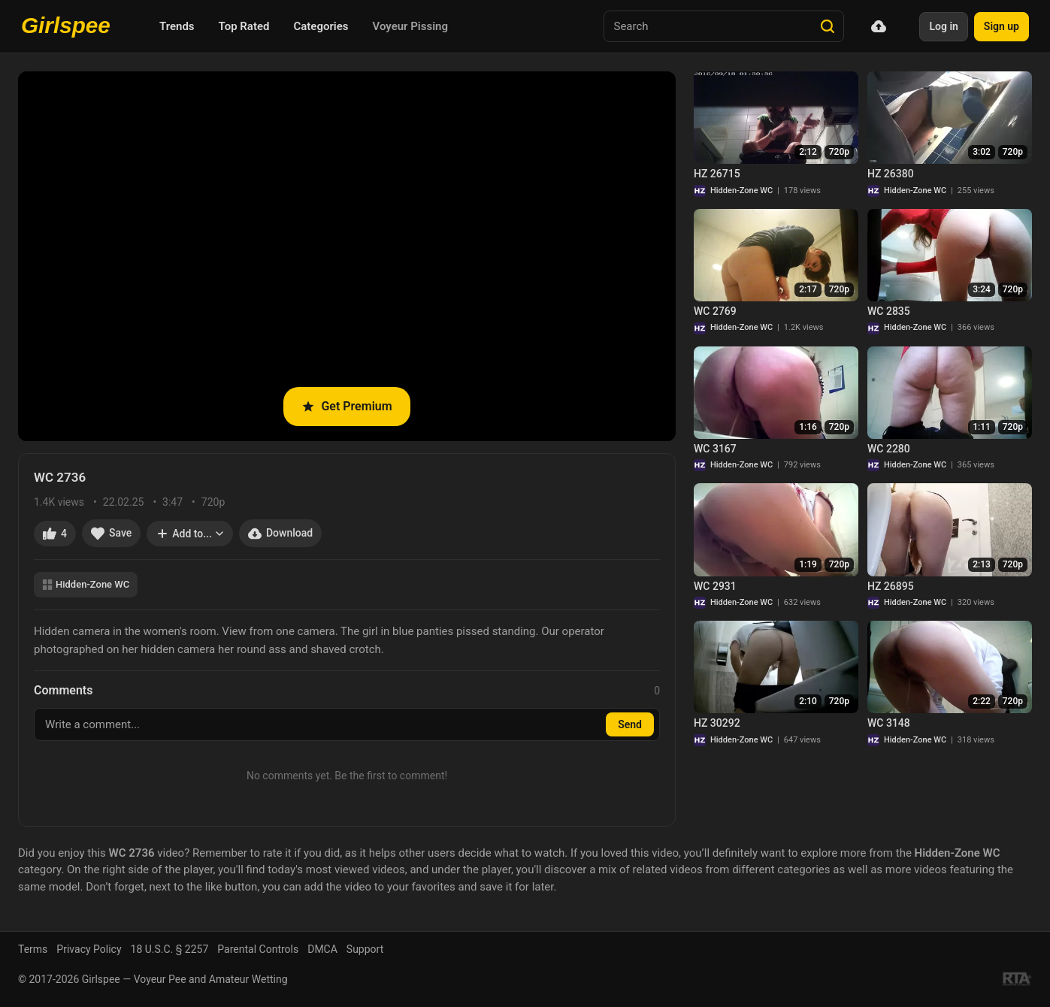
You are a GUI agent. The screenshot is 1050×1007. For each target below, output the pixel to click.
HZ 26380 (890, 174)
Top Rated (244, 26)
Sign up (1001, 26)
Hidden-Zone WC (85, 584)
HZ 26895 (890, 586)
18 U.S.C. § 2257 (170, 949)
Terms (32, 949)
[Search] (827, 26)
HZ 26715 (717, 174)
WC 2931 (715, 586)
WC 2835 (888, 311)
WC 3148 (888, 723)
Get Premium (346, 406)
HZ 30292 (717, 723)
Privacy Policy (88, 949)
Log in (943, 26)
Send (630, 724)
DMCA (322, 949)
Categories (320, 26)
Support (364, 949)
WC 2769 (715, 311)
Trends (177, 26)
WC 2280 (888, 449)
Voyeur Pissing (410, 26)
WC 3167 (715, 449)
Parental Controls (257, 949)
